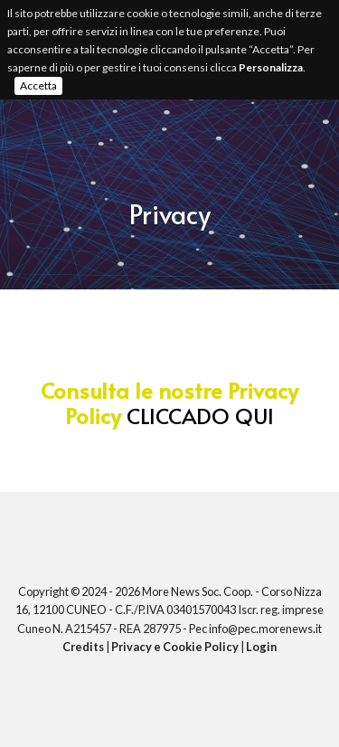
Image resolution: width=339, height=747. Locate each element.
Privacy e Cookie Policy (175, 646)
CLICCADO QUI (200, 415)
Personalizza (271, 67)
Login (261, 646)
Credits (83, 646)
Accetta (38, 85)
